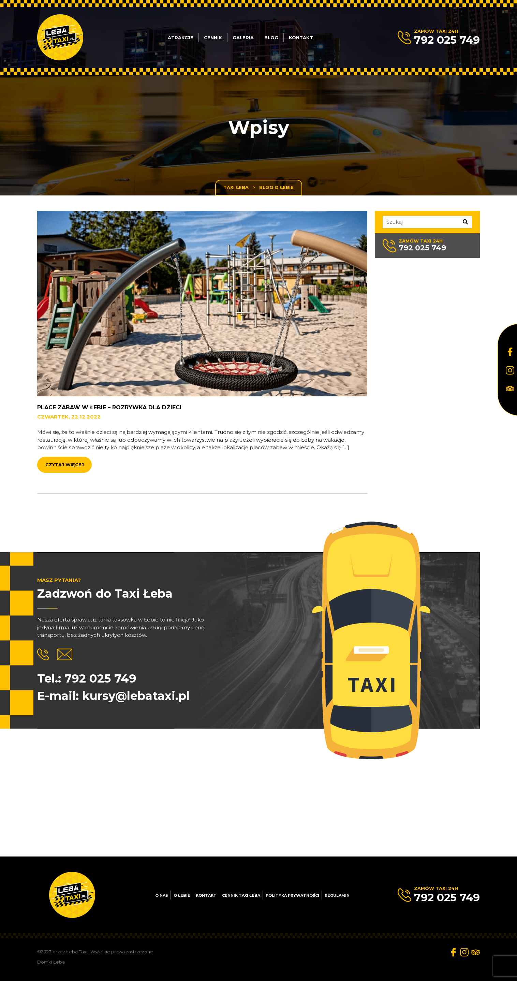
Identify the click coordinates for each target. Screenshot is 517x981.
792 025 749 (447, 39)
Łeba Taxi (76, 951)
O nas (161, 895)
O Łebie (182, 895)
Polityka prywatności (292, 895)
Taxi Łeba (236, 187)
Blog (271, 37)
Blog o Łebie (276, 187)
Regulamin (337, 895)
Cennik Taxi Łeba (241, 895)
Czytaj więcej (64, 484)
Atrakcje (180, 37)
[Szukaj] (441, 222)
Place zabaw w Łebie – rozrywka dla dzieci (109, 427)
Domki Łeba (51, 962)
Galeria (243, 37)
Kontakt (301, 37)
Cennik (213, 37)
